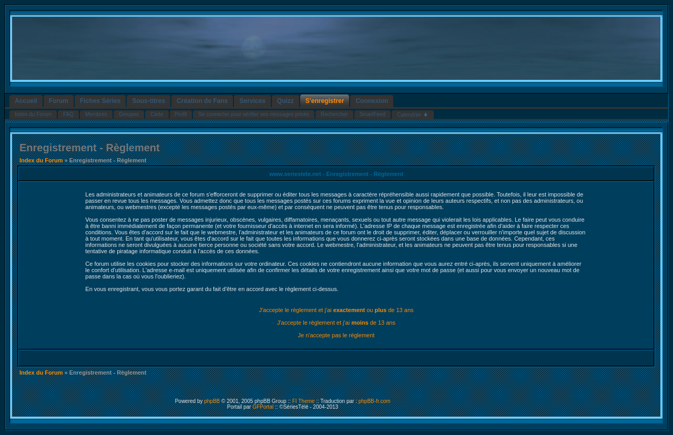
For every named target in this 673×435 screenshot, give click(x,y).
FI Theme (303, 401)
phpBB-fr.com (375, 401)
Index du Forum (41, 160)
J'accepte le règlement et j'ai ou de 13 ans (336, 310)
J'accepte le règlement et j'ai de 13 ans (336, 322)
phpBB (212, 401)
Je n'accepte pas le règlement (336, 335)
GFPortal (262, 407)
